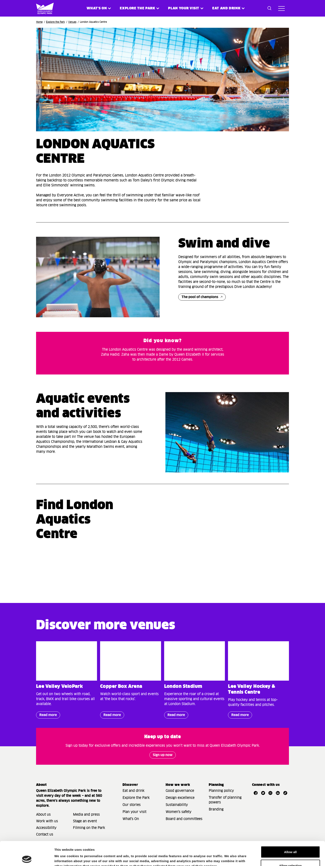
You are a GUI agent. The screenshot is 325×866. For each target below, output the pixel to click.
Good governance (180, 790)
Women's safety (178, 812)
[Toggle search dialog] (269, 8)
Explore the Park (137, 8)
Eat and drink (133, 790)
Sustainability (177, 805)
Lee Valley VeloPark (59, 686)
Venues (72, 22)
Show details (217, 855)
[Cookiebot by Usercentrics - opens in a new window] (27, 858)
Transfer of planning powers (225, 800)
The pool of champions (200, 297)
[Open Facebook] (256, 792)
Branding (216, 809)
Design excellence (180, 798)
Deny (290, 855)
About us (43, 814)
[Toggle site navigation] (281, 8)
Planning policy (221, 790)
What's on (97, 8)
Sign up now (162, 755)
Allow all (290, 828)
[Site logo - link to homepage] (42, 8)
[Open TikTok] (285, 792)
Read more (46, 716)
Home (39, 22)
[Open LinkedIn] (278, 792)
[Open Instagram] (270, 792)
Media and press (86, 814)
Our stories (131, 805)
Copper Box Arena (121, 686)
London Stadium (183, 686)
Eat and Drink (226, 8)
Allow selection (290, 841)
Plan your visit (183, 8)
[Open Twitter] (263, 792)
